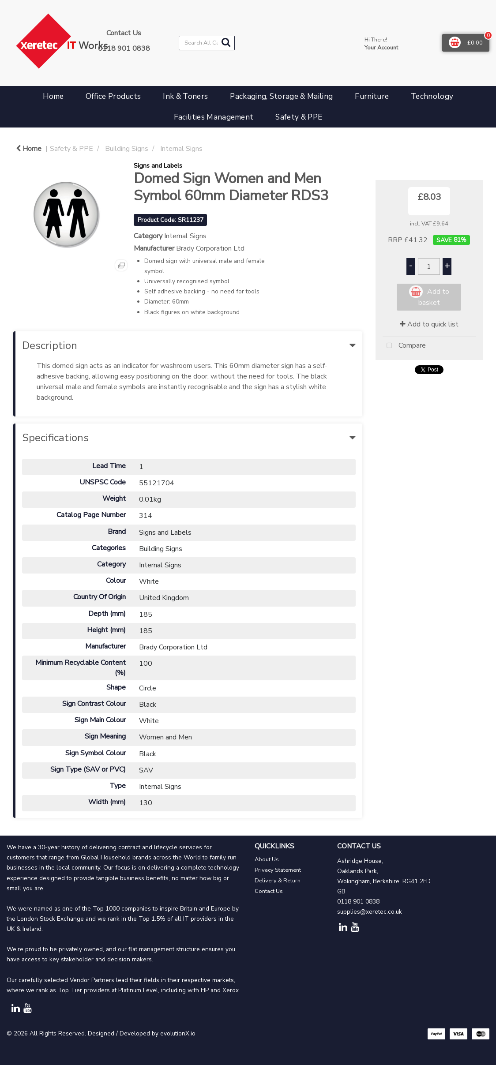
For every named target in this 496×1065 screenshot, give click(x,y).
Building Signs (126, 149)
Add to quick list (429, 324)
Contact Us (269, 891)
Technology (432, 96)
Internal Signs (181, 149)
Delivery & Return (278, 881)
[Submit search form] (226, 42)
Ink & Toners (185, 96)
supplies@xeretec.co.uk (369, 912)
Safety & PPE (298, 117)
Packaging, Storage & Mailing (281, 96)
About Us (267, 859)
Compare (404, 346)
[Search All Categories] (207, 43)
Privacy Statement (278, 870)
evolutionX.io (177, 1033)
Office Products (113, 96)
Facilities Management (214, 117)
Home (53, 96)
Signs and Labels (158, 165)
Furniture (372, 96)
